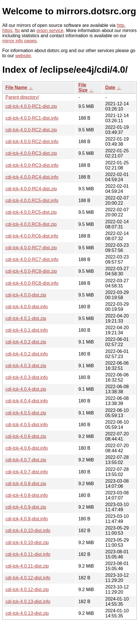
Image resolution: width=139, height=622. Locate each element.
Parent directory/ (22, 97)
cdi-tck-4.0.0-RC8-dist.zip (31, 271)
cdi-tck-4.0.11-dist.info (27, 554)
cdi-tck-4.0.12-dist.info (27, 577)
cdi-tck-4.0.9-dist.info (26, 518)
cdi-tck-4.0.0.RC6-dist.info (31, 236)
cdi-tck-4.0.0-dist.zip (25, 295)
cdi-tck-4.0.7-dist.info (26, 471)
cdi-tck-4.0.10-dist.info (27, 530)
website (23, 55)
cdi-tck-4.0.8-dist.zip (25, 483)
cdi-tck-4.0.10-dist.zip (27, 542)
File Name (16, 87)
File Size (82, 87)
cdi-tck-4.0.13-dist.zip (27, 613)
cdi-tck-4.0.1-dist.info (26, 330)
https (7, 30)
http (120, 25)
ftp (17, 30)
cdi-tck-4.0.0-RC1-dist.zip (31, 106)
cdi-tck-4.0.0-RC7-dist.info (31, 259)
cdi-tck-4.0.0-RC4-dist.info (31, 177)
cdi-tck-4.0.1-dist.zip (25, 318)
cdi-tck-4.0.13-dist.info (27, 601)
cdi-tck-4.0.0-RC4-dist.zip (31, 188)
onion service (49, 30)
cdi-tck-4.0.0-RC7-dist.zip (31, 247)
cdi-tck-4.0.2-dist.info (26, 354)
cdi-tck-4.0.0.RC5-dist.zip (31, 212)
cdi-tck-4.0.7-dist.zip (25, 459)
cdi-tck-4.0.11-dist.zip (27, 566)
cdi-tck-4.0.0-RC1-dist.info (31, 118)
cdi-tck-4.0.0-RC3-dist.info (31, 165)
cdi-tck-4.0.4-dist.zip (25, 389)
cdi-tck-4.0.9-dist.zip (25, 507)
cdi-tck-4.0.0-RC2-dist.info (31, 141)
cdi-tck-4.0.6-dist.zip (25, 436)
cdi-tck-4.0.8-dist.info (26, 495)
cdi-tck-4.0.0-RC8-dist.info (31, 283)
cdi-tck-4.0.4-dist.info (26, 400)
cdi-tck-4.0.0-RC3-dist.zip (31, 153)
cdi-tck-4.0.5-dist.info (26, 424)
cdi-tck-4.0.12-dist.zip (27, 589)
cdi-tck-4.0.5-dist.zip (25, 412)
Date (110, 87)
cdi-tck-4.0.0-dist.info (26, 306)
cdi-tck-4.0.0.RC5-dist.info (31, 200)
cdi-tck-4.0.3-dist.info (26, 377)
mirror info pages (19, 40)
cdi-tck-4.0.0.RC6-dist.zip (31, 224)
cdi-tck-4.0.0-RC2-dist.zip (31, 129)
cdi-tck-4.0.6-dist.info (26, 448)
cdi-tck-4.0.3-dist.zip (25, 365)
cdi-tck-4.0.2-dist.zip (25, 341)
